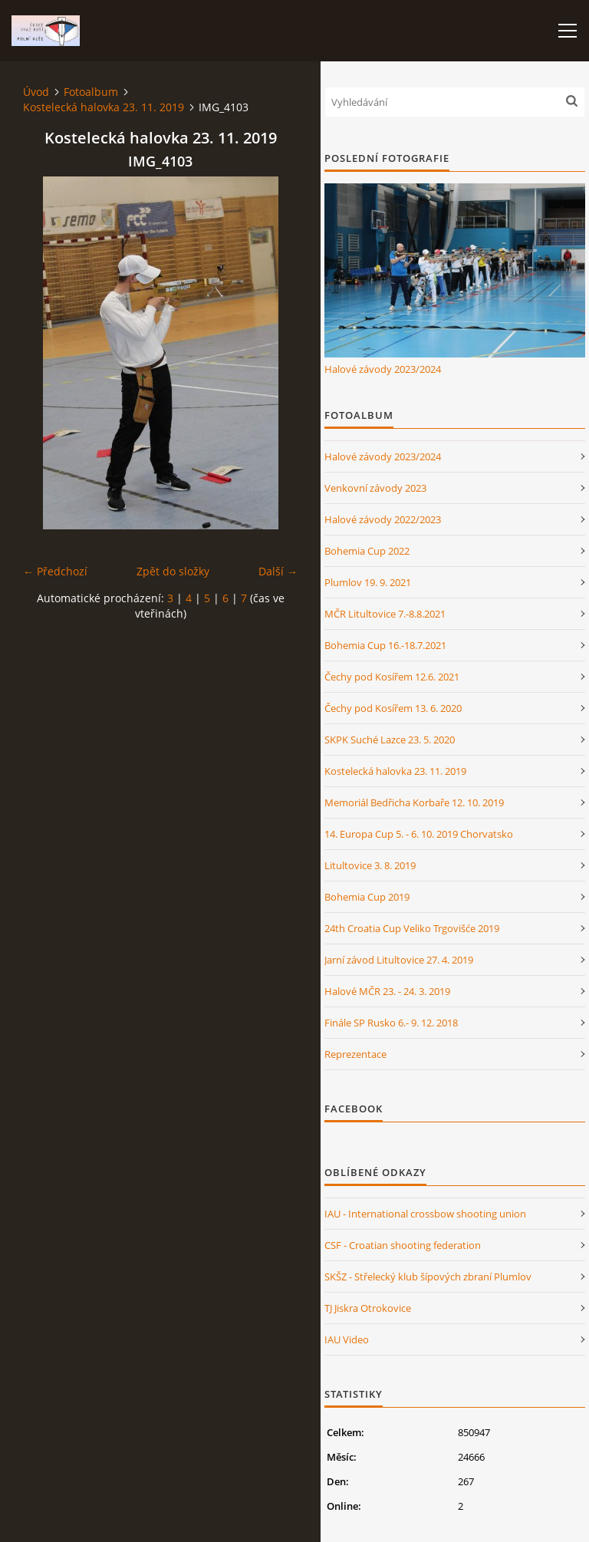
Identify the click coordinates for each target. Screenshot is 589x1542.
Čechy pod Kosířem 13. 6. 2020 (393, 708)
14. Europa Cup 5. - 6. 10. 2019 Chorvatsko (418, 834)
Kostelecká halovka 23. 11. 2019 (103, 107)
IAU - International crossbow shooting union (425, 1214)
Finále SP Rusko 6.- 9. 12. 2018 (391, 1023)
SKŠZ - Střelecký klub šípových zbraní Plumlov (427, 1276)
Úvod (36, 91)
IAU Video (346, 1339)
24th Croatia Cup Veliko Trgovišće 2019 (411, 928)
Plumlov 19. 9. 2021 (367, 582)
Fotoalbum (91, 91)
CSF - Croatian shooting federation (402, 1245)
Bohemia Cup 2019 (367, 897)
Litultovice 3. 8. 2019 (370, 865)
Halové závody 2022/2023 (382, 519)
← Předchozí (55, 571)
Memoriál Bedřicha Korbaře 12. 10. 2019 (414, 802)
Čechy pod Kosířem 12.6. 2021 (391, 677)
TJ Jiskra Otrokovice (367, 1308)
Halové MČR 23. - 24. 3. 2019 (387, 991)
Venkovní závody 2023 (375, 488)
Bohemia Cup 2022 (367, 551)
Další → (278, 571)
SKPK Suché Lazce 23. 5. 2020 (389, 739)
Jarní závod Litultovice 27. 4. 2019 (398, 960)
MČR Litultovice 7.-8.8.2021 (385, 614)
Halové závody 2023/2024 (382, 369)
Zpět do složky (173, 571)
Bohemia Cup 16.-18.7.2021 (385, 645)
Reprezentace (355, 1054)
